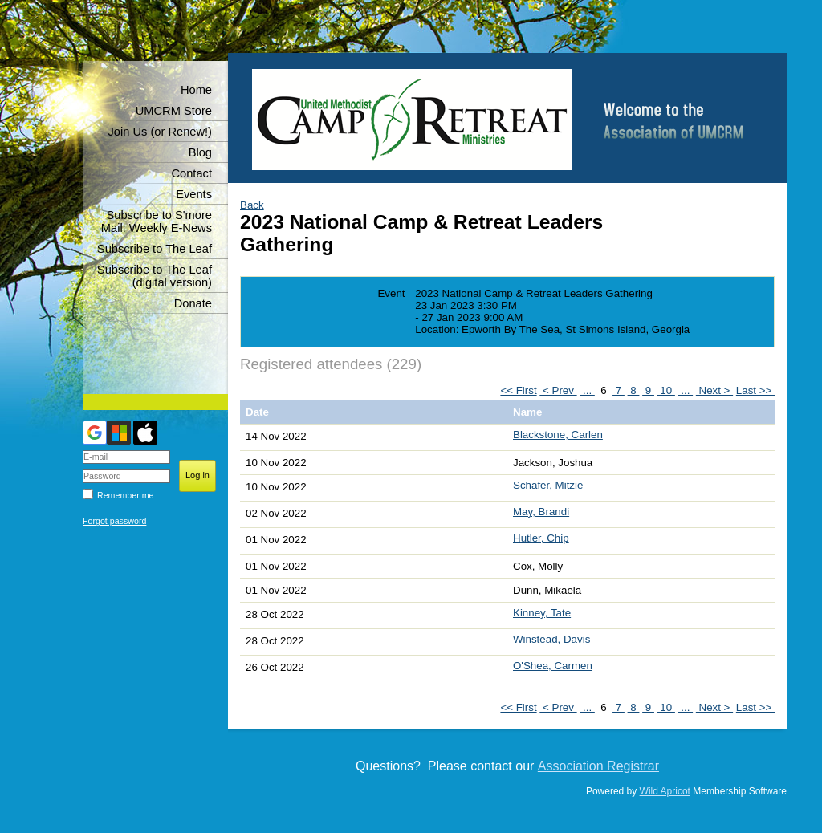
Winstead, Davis (551, 639)
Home (196, 89)
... (587, 390)
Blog (200, 152)
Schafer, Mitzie (548, 485)
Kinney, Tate (542, 613)
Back (252, 205)
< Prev (557, 390)
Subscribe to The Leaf (154, 248)
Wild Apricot (665, 791)
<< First (518, 390)
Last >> (755, 390)
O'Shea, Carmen (552, 666)
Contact (191, 173)
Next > (714, 390)
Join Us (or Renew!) (160, 131)
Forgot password (114, 521)
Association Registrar (598, 766)
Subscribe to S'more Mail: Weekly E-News (156, 221)
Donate (193, 303)
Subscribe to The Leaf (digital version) (154, 276)
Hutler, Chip (541, 538)
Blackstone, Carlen (558, 435)
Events (194, 194)
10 (666, 390)
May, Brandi (541, 512)
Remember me (125, 495)
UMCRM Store (174, 110)
